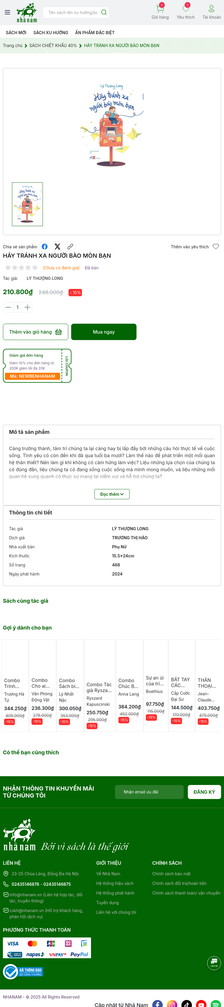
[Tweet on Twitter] (57, 246)
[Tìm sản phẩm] (76, 12)
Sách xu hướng (50, 32)
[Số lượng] (17, 307)
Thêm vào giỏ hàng (35, 332)
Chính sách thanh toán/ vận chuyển (186, 868)
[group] (112, 125)
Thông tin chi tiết (30, 512)
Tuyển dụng (107, 878)
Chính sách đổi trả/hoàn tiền (179, 859)
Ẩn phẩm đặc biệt (95, 32)
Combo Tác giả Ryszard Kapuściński (100, 690)
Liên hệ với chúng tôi (116, 888)
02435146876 (25, 860)
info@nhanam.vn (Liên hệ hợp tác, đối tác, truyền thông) (45, 873)
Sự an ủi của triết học (155, 683)
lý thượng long (45, 278)
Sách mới (16, 32)
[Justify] (104, 13)
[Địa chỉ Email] (149, 792)
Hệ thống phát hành (115, 868)
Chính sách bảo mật (171, 849)
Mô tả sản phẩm (29, 432)
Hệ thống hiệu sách (115, 859)
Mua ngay (104, 332)
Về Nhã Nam (108, 849)
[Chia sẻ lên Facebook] (44, 246)
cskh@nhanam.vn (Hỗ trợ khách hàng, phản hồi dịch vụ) (46, 889)
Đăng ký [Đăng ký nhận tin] (205, 792)
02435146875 (57, 860)
